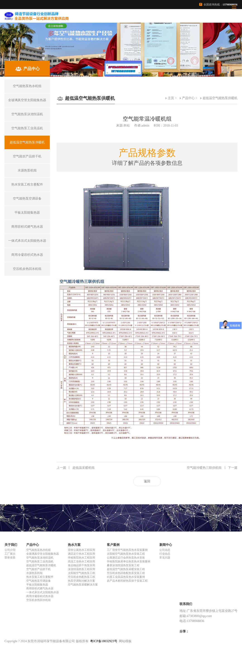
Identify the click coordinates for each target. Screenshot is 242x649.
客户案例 (113, 545)
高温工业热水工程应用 (81, 561)
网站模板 (125, 641)
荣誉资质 (10, 557)
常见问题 (164, 557)
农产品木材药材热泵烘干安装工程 (127, 580)
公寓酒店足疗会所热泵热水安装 (126, 557)
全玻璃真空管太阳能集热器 (42, 553)
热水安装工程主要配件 (39, 576)
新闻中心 (165, 545)
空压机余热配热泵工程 (81, 576)
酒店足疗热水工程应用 (81, 553)
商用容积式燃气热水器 (39, 588)
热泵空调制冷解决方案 (81, 580)
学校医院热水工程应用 (81, 557)
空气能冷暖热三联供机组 (212, 468)
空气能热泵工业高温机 (39, 561)
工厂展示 (10, 553)
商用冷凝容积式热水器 (39, 596)
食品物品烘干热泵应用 (81, 565)
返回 (147, 481)
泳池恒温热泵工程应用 (81, 569)
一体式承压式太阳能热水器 (42, 592)
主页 (171, 98)
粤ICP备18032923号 (103, 641)
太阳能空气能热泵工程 (81, 573)
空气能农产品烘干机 (38, 569)
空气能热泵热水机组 (38, 549)
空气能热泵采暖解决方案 (83, 584)
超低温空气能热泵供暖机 (220, 98)
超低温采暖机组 (76, 468)
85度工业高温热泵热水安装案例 (126, 576)
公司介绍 (10, 549)
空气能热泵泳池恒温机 (39, 557)
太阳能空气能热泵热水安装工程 (126, 553)
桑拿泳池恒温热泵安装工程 (123, 565)
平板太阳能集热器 (37, 584)
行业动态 (164, 553)
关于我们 (11, 545)
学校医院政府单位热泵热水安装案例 (128, 561)
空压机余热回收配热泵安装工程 (126, 573)
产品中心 (188, 98)
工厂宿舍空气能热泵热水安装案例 (127, 549)
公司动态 (164, 549)
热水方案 (74, 545)
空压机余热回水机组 (38, 600)
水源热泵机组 (34, 573)
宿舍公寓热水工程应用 (81, 549)
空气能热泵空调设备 (38, 580)
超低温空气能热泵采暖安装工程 (126, 569)
